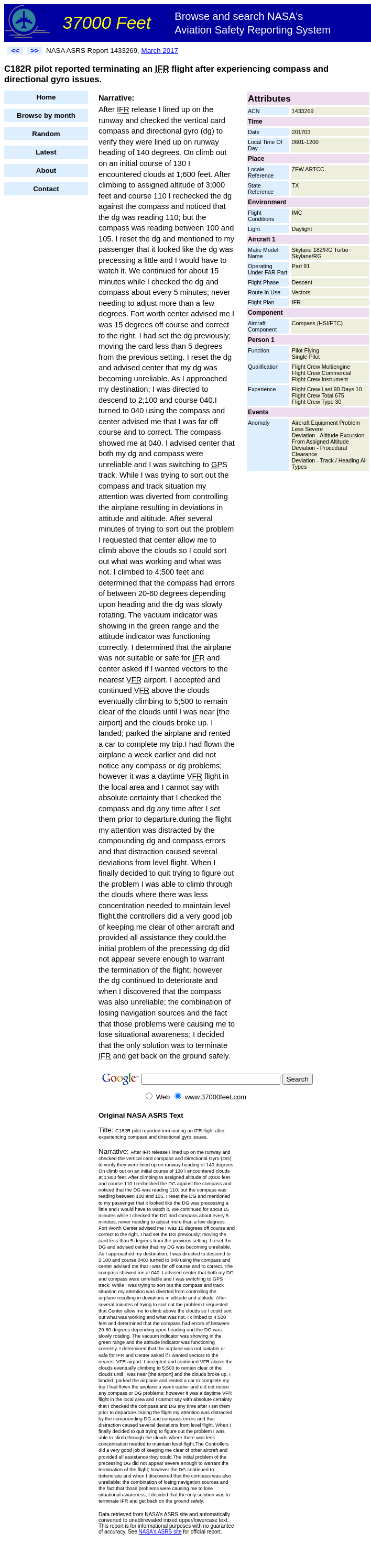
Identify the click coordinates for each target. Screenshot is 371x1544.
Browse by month (46, 115)
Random (46, 134)
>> (34, 50)
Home (46, 97)
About (46, 170)
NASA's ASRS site (160, 1532)
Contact (46, 189)
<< (15, 50)
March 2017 (159, 50)
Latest (46, 152)
